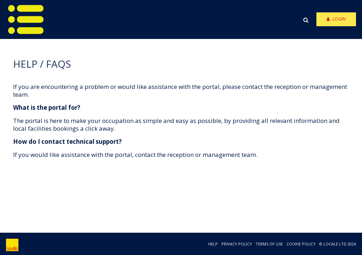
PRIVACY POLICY (236, 243)
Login (336, 19)
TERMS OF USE (269, 243)
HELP (213, 243)
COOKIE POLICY (301, 243)
